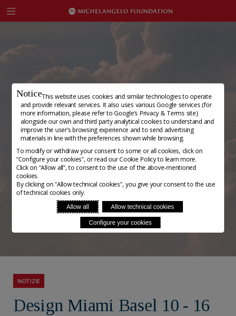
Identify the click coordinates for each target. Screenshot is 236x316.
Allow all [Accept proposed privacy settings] (77, 206)
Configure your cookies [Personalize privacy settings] (120, 222)
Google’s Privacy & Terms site (155, 113)
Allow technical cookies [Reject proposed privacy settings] (142, 206)
